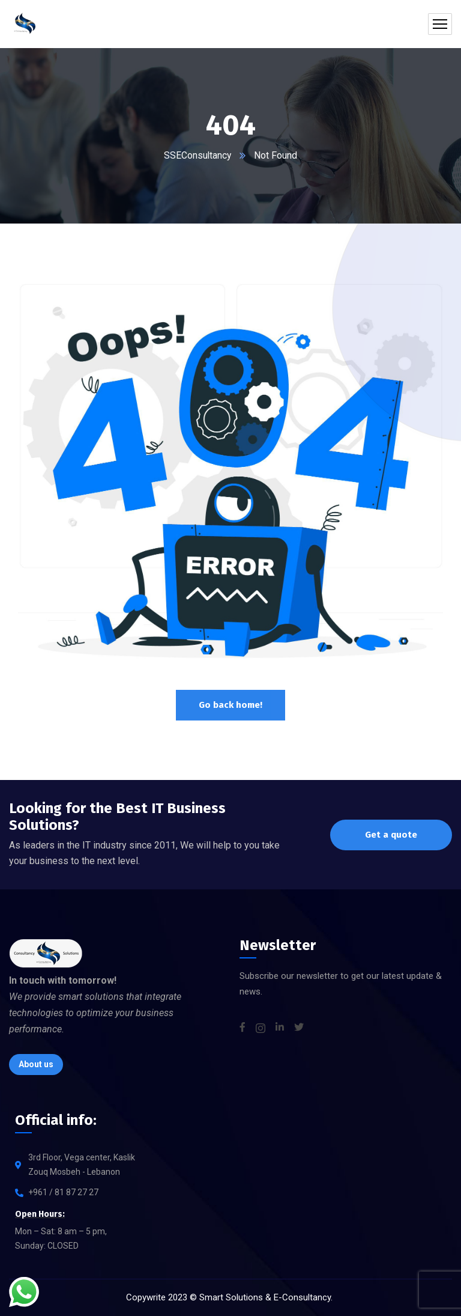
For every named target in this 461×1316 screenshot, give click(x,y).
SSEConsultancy (197, 155)
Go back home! (230, 704)
